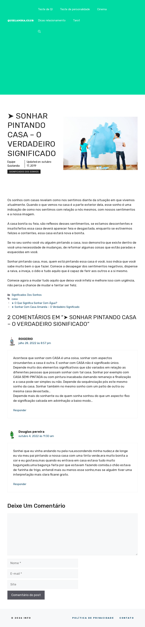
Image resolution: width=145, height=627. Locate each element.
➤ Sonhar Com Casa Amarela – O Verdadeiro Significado (45, 307)
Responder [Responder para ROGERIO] (19, 410)
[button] (39, 31)
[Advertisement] (72, 69)
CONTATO (126, 618)
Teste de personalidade (75, 9)
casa (15, 299)
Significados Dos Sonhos (24, 171)
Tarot (76, 20)
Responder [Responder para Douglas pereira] (19, 484)
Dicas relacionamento (52, 20)
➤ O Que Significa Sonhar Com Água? (34, 303)
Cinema (102, 9)
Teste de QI (45, 9)
